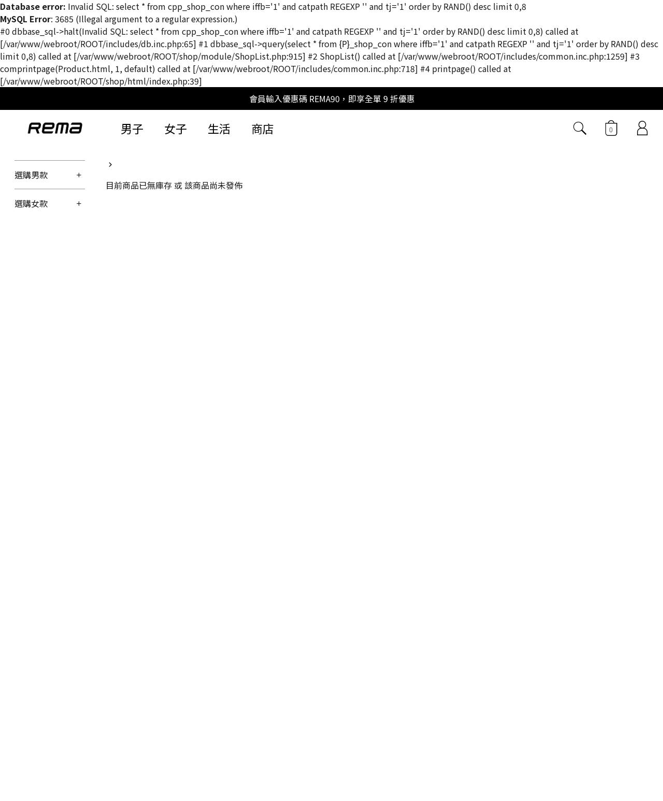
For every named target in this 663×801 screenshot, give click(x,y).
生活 (219, 128)
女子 (175, 128)
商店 (262, 128)
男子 (132, 128)
